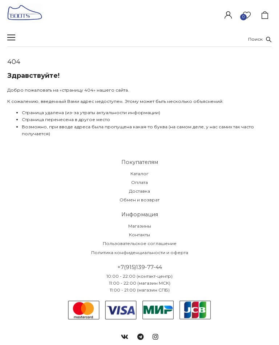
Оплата (139, 182)
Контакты (139, 234)
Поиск (260, 39)
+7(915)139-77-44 (139, 267)
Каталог (139, 173)
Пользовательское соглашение (140, 243)
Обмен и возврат (139, 199)
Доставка (139, 191)
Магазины (139, 226)
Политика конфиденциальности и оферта (139, 252)
